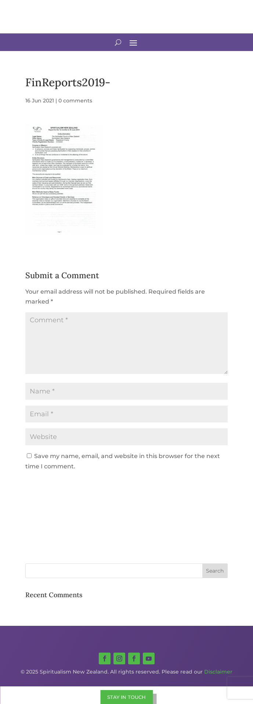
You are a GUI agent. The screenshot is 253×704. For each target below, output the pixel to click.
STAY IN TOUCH (126, 697)
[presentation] (75, 493)
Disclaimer (218, 671)
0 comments (75, 100)
